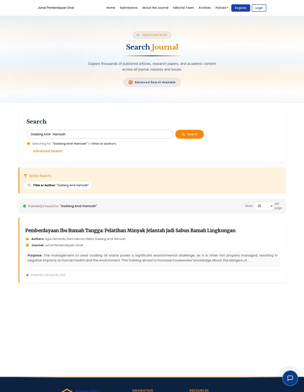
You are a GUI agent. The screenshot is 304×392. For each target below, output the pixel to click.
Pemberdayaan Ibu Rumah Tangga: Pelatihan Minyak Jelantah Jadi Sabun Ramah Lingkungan (130, 230)
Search (189, 134)
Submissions (129, 8)
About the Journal (155, 8)
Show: (249, 206)
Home (111, 8)
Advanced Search (47, 151)
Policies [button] (222, 8)
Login (259, 8)
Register (241, 8)
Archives (205, 8)
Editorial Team (183, 8)
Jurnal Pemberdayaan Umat (56, 7)
